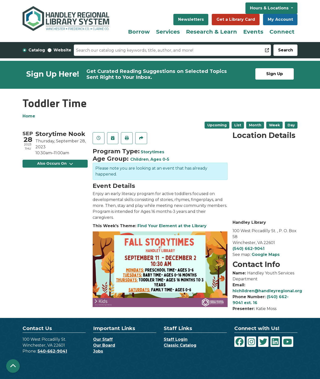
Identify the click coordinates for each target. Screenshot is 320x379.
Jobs (98, 351)
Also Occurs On (55, 163)
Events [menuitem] (253, 31)
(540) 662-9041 (249, 248)
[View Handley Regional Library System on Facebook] (239, 341)
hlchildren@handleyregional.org (267, 291)
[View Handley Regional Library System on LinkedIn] (275, 341)
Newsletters (191, 19)
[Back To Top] (13, 366)
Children (139, 159)
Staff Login (175, 339)
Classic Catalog (180, 345)
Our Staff (103, 339)
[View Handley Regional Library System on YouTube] (287, 341)
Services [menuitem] (168, 31)
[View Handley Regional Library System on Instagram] (251, 341)
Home (29, 116)
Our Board (104, 345)
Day (291, 125)
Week (274, 125)
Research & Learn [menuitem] (211, 31)
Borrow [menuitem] (139, 31)
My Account (280, 19)
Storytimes (152, 152)
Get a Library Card (235, 19)
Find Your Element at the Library (172, 225)
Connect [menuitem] (281, 31)
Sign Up (274, 73)
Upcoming (217, 125)
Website (62, 50)
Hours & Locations (270, 8)
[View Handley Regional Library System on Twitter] (263, 341)
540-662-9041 (52, 351)
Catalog (36, 50)
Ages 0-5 (159, 159)
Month (255, 125)
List (237, 125)
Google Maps (266, 254)
